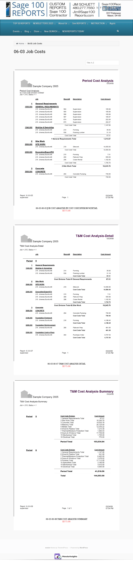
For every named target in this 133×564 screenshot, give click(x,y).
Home (21, 43)
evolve (47, 548)
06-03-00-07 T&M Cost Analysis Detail (66, 364)
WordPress (84, 548)
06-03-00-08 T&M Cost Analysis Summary (66, 519)
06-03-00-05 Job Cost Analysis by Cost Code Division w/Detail (66, 208)
